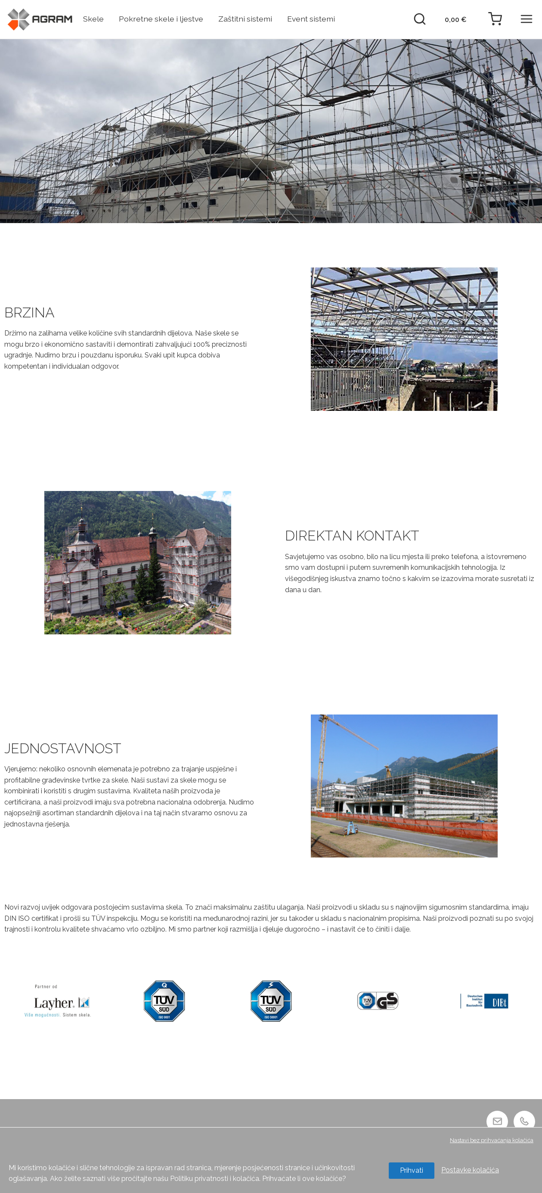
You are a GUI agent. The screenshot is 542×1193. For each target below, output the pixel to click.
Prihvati (411, 1170)
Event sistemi (311, 18)
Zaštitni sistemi (245, 18)
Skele (93, 18)
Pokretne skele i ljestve (161, 18)
